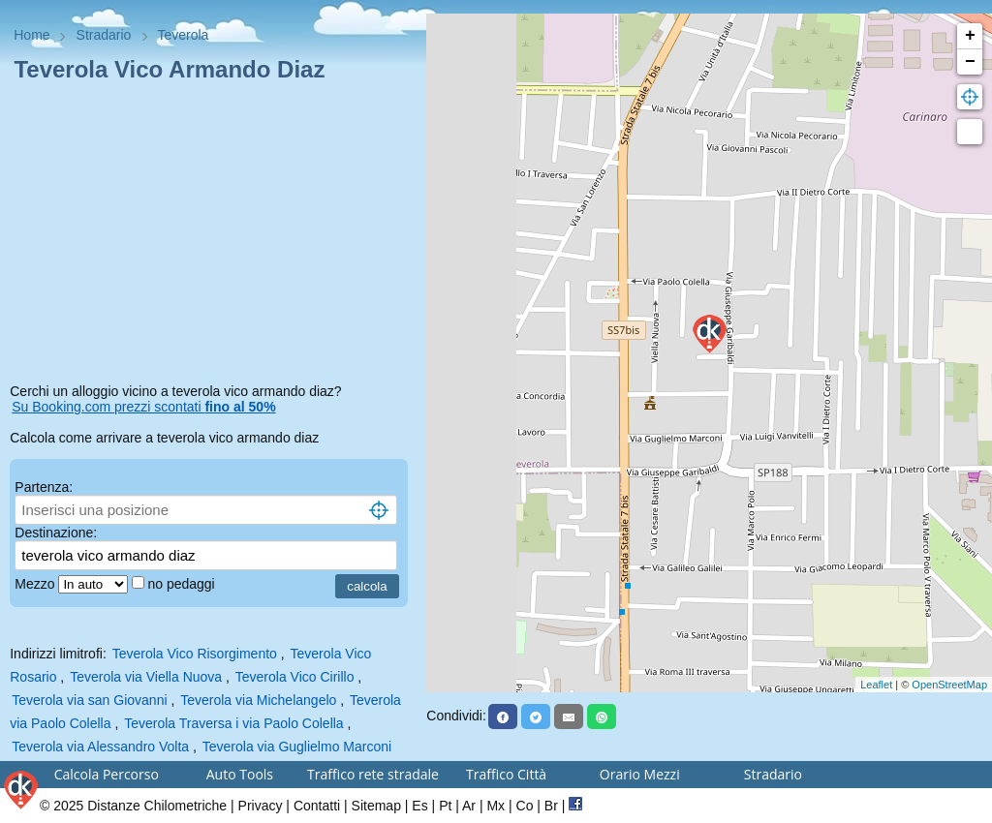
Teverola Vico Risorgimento (194, 653)
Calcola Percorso (106, 774)
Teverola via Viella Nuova (146, 677)
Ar (469, 805)
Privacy (260, 805)
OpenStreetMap (949, 684)
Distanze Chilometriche (157, 805)
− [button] (970, 62)
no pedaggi (182, 584)
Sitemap (376, 805)
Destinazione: (56, 532)
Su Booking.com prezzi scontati (143, 406)
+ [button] (970, 35)
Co (525, 805)
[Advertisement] (213, 236)
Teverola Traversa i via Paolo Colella (233, 723)
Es (419, 805)
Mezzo (36, 584)
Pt (445, 805)
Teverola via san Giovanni (89, 700)
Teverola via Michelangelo (258, 700)
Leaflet (876, 684)
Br (551, 805)
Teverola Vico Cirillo (295, 677)
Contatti (317, 805)
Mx (495, 805)
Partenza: (44, 487)
